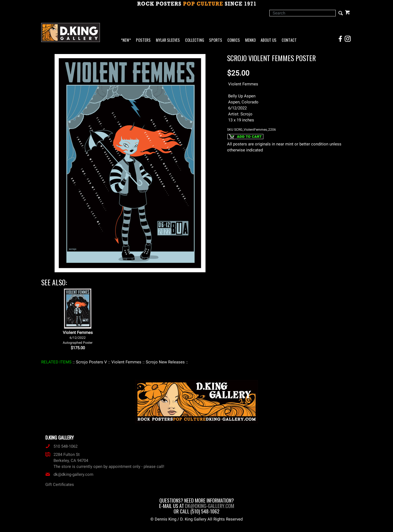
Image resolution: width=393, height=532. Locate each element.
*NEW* (126, 40)
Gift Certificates (59, 484)
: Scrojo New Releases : (165, 362)
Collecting (194, 40)
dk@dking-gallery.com (69, 474)
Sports (215, 40)
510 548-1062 (61, 446)
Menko (250, 40)
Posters (143, 40)
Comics (233, 40)
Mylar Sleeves (168, 40)
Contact (289, 40)
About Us (268, 40)
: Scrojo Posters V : (91, 362)
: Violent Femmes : (126, 362)
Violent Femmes (78, 337)
